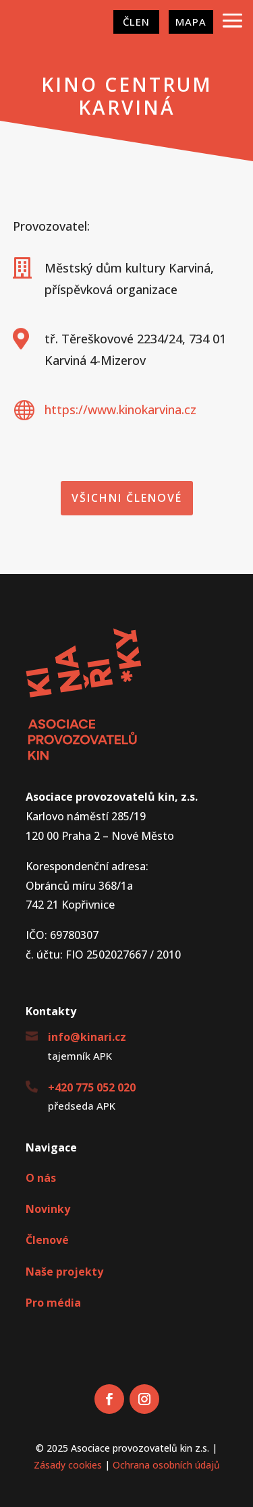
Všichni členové (127, 497)
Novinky (48, 1208)
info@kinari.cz (87, 1036)
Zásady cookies (68, 1464)
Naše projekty (64, 1271)
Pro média (53, 1302)
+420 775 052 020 (92, 1087)
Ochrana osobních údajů (166, 1464)
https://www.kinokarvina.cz (120, 409)
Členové (47, 1239)
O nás (41, 1177)
